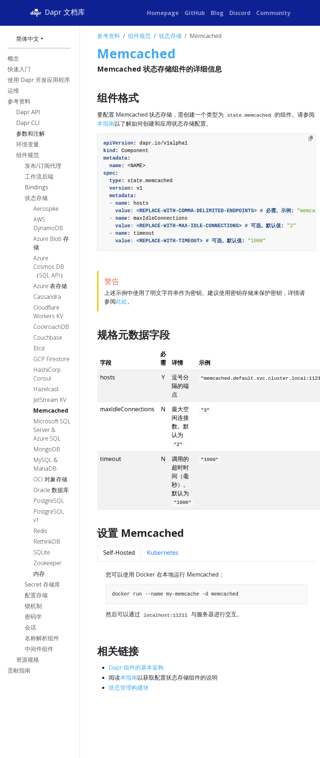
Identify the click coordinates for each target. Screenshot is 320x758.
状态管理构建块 (129, 687)
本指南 (105, 123)
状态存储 (170, 36)
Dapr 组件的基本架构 (136, 667)
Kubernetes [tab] (162, 553)
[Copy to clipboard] (310, 138)
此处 (121, 301)
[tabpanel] (206, 594)
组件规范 (139, 36)
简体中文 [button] (27, 39)
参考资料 (108, 36)
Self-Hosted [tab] (119, 553)
